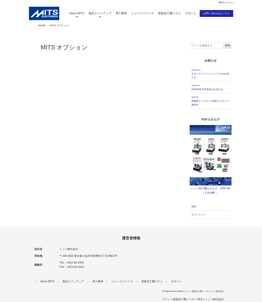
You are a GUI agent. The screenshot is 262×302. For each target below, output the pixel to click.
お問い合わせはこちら (216, 13)
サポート (190, 13)
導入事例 (121, 13)
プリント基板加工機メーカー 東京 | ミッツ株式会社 (193, 299)
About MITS (76, 13)
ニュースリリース (142, 13)
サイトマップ (198, 214)
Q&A (193, 206)
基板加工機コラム (169, 13)
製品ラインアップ (100, 13)
